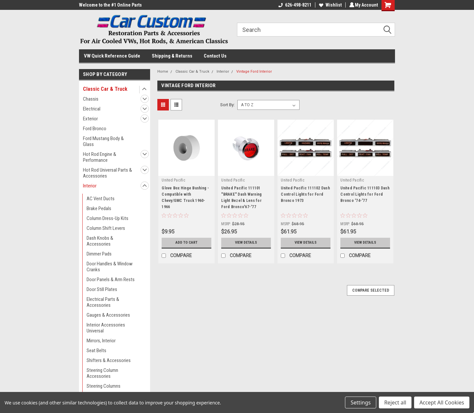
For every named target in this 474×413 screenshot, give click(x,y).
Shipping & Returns (172, 56)
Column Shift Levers (106, 228)
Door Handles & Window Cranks (110, 267)
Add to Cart (186, 242)
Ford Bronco (94, 129)
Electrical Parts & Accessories (103, 302)
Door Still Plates (102, 289)
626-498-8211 (293, 5)
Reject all (395, 402)
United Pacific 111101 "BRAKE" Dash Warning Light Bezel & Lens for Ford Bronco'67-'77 (241, 197)
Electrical (91, 109)
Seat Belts (96, 350)
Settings (361, 402)
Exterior (90, 119)
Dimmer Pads (99, 254)
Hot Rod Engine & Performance (99, 157)
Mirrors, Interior (101, 341)
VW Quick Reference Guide (112, 56)
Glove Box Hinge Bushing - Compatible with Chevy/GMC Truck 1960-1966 (185, 197)
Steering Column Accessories (102, 373)
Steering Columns (103, 386)
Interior (89, 186)
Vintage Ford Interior (254, 71)
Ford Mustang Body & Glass (103, 141)
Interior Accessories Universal (106, 328)
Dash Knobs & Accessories (100, 241)
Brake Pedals (99, 208)
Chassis (90, 99)
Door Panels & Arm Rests (111, 279)
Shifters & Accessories (109, 360)
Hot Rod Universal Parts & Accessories (107, 173)
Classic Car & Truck (105, 89)
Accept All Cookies (441, 402)
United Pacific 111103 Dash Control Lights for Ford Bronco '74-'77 (364, 194)
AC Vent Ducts (101, 199)
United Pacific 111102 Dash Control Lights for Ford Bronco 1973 (305, 194)
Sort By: (227, 104)
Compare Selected (370, 290)
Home (162, 71)
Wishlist (329, 5)
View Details (246, 242)
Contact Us (215, 56)
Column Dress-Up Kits (107, 218)
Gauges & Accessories (108, 315)
